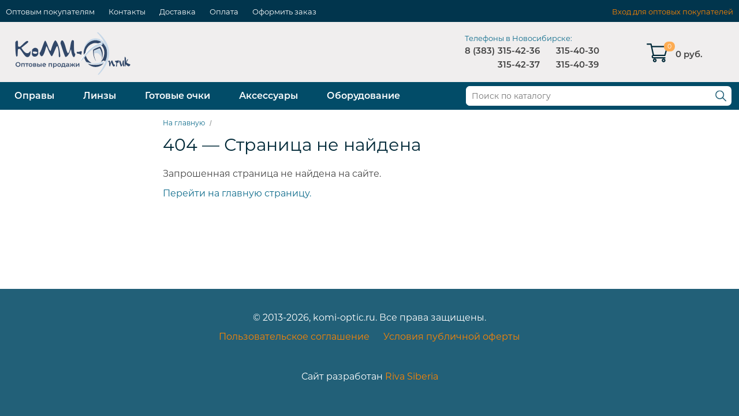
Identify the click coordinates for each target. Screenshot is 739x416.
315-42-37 (519, 64)
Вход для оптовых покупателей (672, 11)
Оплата (224, 11)
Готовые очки (177, 95)
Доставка (177, 11)
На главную (184, 122)
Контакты (127, 11)
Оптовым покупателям (50, 11)
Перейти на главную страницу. (237, 193)
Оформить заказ (284, 11)
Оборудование (363, 95)
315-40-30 (577, 50)
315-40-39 (577, 64)
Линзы (99, 95)
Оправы (34, 95)
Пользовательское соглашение (294, 336)
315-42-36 (519, 50)
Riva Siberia (411, 376)
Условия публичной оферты (451, 336)
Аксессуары (268, 95)
